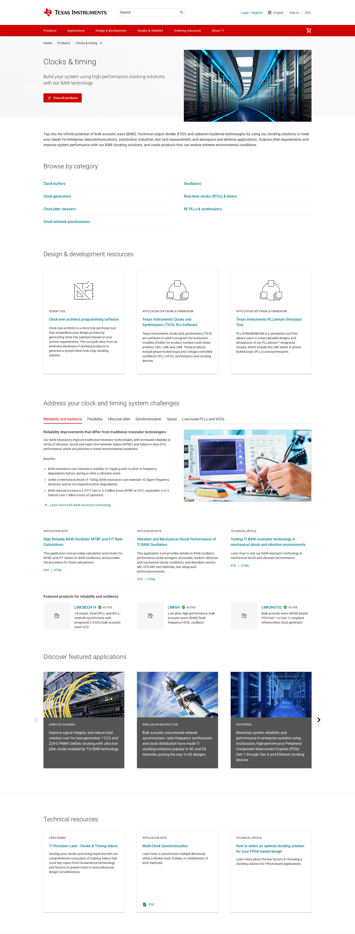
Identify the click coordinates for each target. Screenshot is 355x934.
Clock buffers (54, 183)
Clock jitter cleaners (59, 209)
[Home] (75, 12)
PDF (46, 570)
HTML (58, 570)
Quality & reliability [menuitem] (150, 30)
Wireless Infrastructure (177, 720)
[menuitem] (309, 30)
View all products (62, 98)
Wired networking (83, 720)
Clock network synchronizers (66, 222)
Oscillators (192, 183)
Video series (83, 871)
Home (47, 43)
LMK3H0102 (271, 607)
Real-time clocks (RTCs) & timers (210, 196)
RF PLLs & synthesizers (203, 209)
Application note (177, 871)
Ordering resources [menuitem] (187, 30)
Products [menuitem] (49, 30)
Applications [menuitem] (76, 30)
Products (63, 43)
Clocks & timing (86, 43)
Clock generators (57, 196)
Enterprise (271, 720)
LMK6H (174, 607)
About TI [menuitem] (218, 30)
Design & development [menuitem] (111, 30)
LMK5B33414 (85, 607)
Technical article (271, 871)
